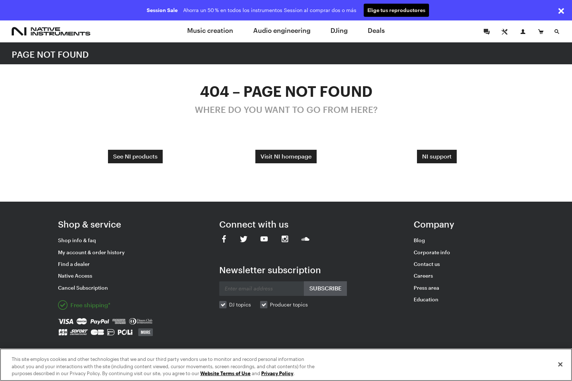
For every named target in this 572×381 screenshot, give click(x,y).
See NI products (135, 156)
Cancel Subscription (83, 288)
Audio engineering (281, 30)
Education (426, 299)
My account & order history (91, 252)
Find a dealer (74, 264)
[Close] (560, 364)
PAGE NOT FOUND (50, 54)
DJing (339, 30)
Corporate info (432, 252)
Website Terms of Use (225, 373)
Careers (423, 276)
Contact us (427, 264)
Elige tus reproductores (396, 10)
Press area (426, 288)
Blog (419, 240)
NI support (437, 156)
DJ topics (240, 304)
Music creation (210, 30)
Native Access (75, 276)
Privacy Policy (277, 373)
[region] (286, 364)
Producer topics (289, 304)
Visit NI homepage (286, 156)
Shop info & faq (77, 240)
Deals (376, 30)
